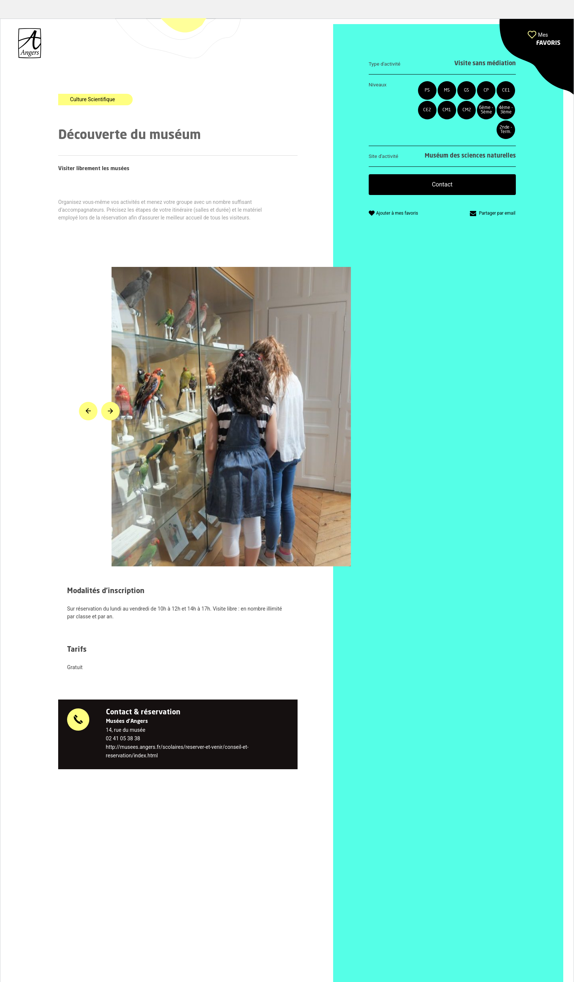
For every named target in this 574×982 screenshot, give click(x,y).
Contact (442, 184)
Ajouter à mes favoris (397, 213)
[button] (537, 57)
